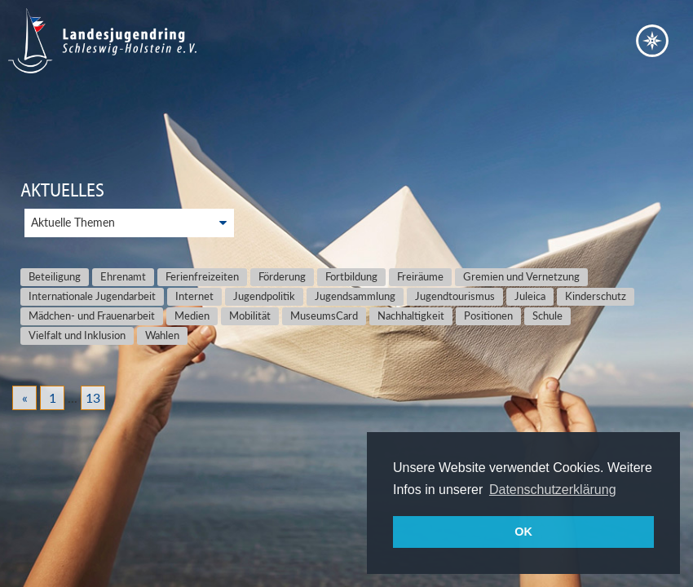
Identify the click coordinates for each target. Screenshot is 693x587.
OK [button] (523, 531)
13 (93, 397)
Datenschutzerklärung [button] (552, 490)
